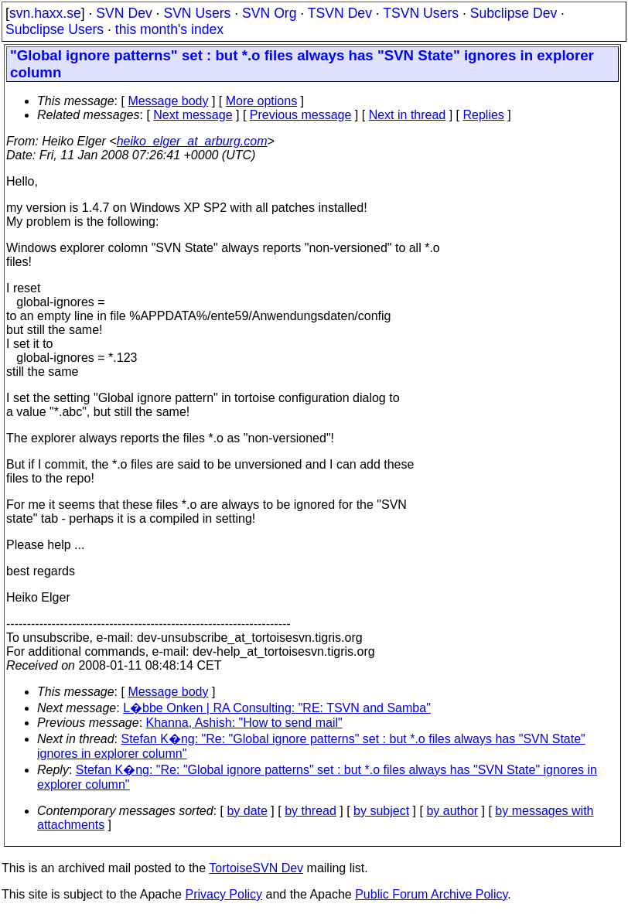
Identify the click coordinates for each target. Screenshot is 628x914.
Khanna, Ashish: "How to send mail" (244, 722)
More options (262, 100)
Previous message (301, 114)
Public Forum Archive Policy (431, 894)
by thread (310, 810)
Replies (483, 114)
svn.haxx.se (45, 13)
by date (247, 810)
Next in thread (407, 114)
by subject (381, 810)
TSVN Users (421, 13)
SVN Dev (124, 13)
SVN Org (269, 13)
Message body (168, 100)
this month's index (169, 29)
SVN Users (196, 13)
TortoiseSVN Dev (256, 868)
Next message (192, 114)
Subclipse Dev (513, 13)
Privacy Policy (223, 894)
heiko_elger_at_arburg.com (192, 141)
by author (452, 810)
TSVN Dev (340, 13)
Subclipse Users (54, 29)
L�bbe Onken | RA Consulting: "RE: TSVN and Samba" (277, 707)
